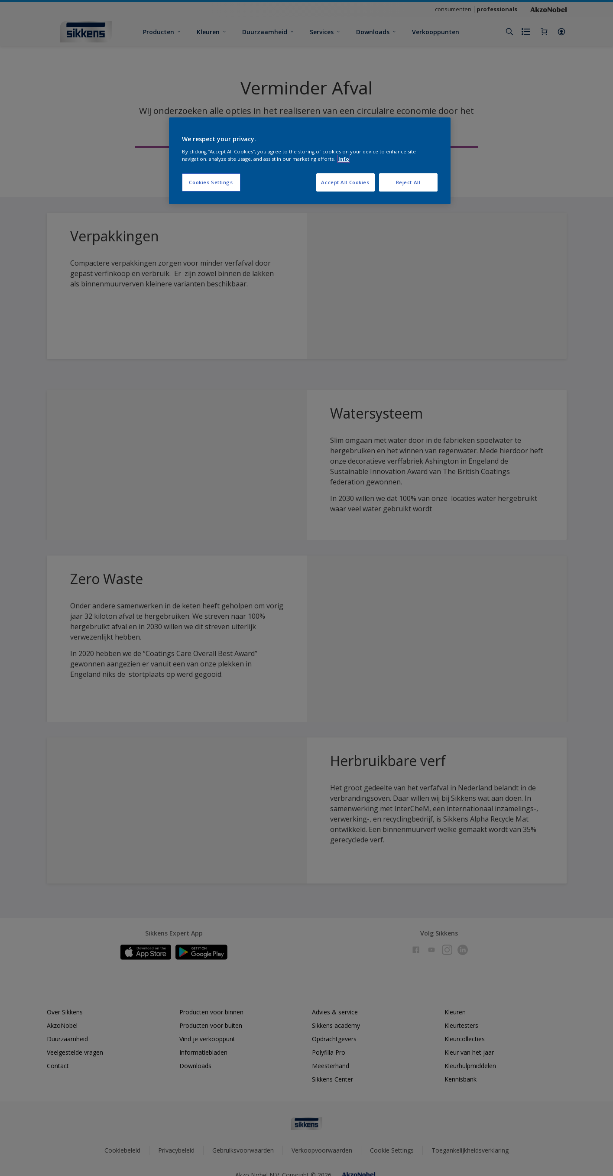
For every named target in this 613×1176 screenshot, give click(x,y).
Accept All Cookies (345, 182)
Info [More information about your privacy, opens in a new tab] (343, 159)
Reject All (408, 182)
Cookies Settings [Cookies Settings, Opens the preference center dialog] (211, 182)
